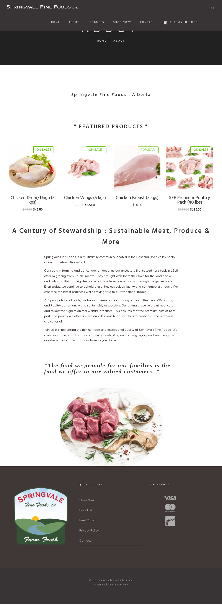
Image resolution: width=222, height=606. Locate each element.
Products (95, 22)
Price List (85, 510)
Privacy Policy (89, 530)
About (73, 22)
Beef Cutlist (87, 520)
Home (55, 22)
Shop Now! (122, 22)
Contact (147, 22)
